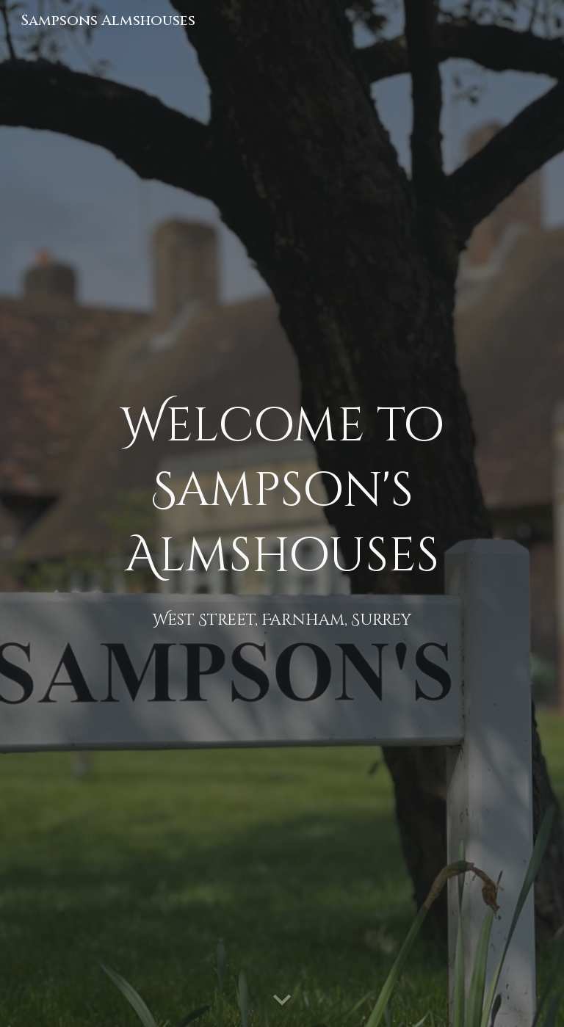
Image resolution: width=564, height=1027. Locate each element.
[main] (281, 513)
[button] (282, 1000)
